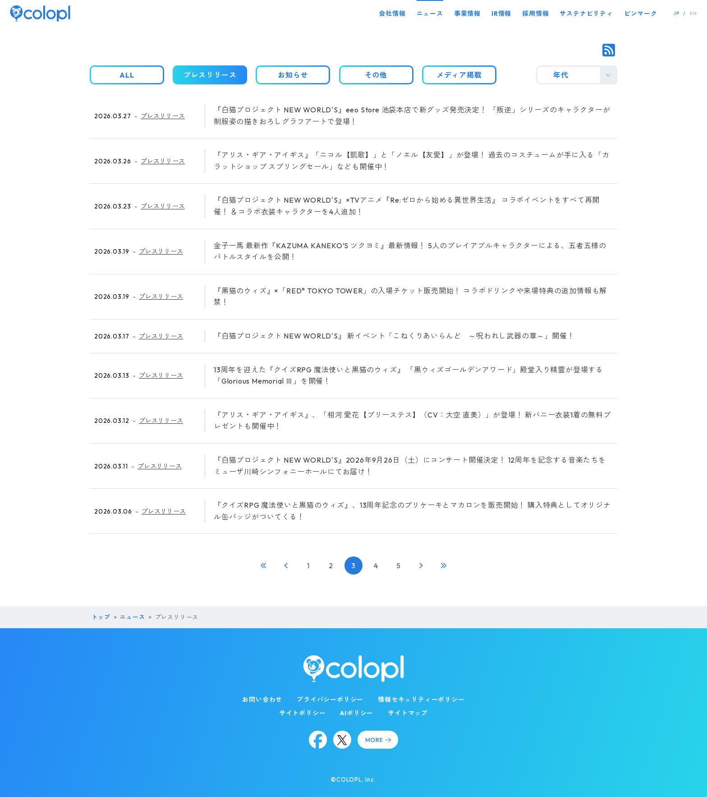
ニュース (430, 13)
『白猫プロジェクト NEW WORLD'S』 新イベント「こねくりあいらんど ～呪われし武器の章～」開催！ (394, 335)
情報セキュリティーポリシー (421, 699)
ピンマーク (640, 13)
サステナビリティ (586, 13)
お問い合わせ (262, 699)
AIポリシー (356, 713)
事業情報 (467, 13)
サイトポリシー (302, 713)
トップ (101, 617)
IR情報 (501, 13)
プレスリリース (163, 116)
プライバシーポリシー (330, 699)
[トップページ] (40, 13)
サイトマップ (408, 713)
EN (693, 13)
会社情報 (392, 13)
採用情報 (535, 13)
